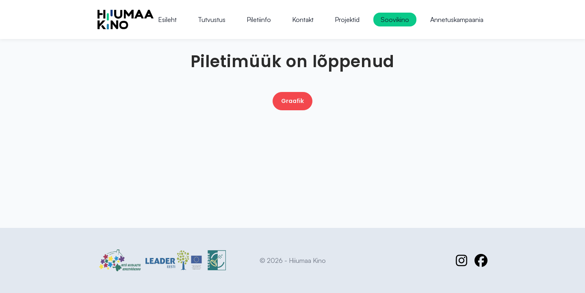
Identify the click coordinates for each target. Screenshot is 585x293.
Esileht (167, 19)
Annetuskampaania (456, 19)
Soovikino (395, 19)
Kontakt (303, 19)
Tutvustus (211, 19)
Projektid (347, 19)
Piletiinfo (259, 19)
